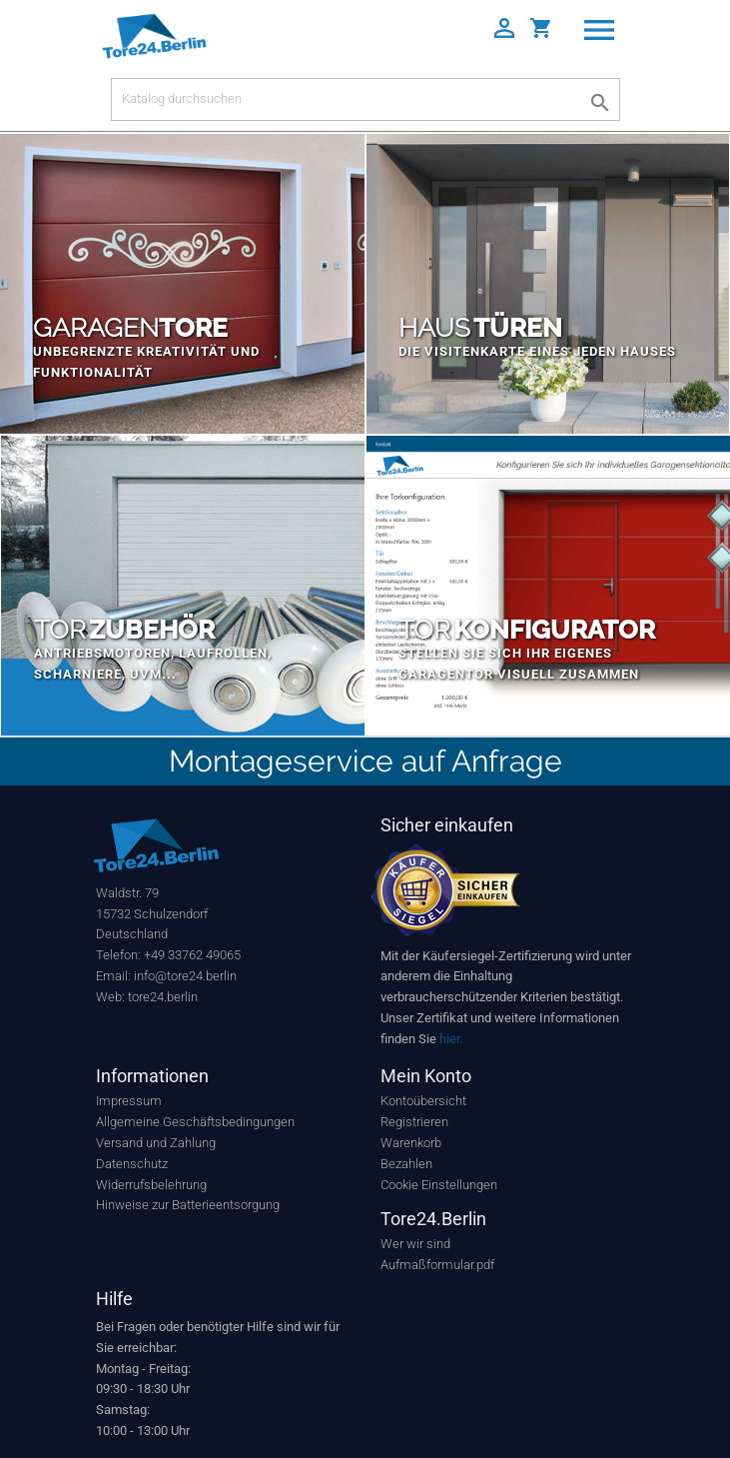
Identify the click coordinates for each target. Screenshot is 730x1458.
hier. (450, 1038)
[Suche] (365, 99)
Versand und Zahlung (156, 1142)
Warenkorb (410, 1142)
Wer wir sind (415, 1243)
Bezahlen (406, 1163)
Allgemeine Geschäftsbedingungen (195, 1121)
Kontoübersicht (423, 1100)
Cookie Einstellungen (438, 1184)
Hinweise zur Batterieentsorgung (188, 1204)
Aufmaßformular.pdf (437, 1264)
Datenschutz (132, 1163)
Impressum (129, 1100)
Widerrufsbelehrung (151, 1184)
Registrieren (414, 1121)
